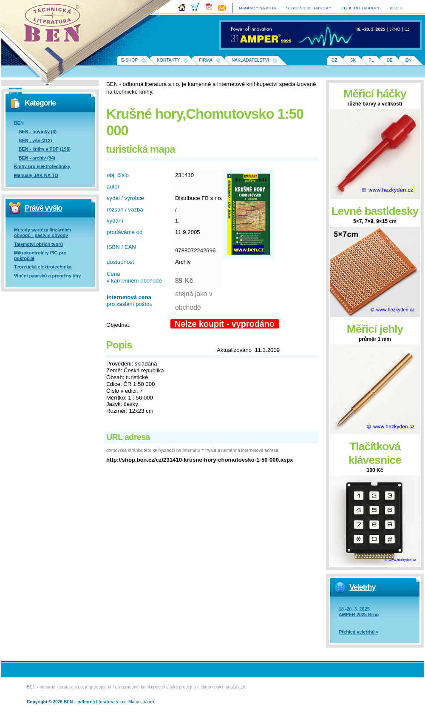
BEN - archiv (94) (37, 157)
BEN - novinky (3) (38, 131)
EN (408, 60)
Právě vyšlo (43, 208)
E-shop (129, 60)
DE (390, 60)
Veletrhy (362, 587)
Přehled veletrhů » (359, 631)
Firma (205, 60)
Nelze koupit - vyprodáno (225, 323)
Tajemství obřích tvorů (38, 244)
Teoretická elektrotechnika (42, 266)
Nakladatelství (250, 60)
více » (396, 8)
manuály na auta (257, 8)
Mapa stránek (141, 702)
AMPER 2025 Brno (359, 614)
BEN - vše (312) (35, 140)
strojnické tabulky (308, 8)
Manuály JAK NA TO (36, 175)
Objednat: (118, 325)
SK (353, 60)
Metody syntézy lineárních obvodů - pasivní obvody (42, 232)
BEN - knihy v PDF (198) (45, 148)
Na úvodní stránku (55, 25)
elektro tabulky (360, 8)
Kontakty (168, 60)
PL (371, 60)
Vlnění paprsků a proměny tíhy (47, 275)
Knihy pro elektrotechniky (42, 166)
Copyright (37, 702)
